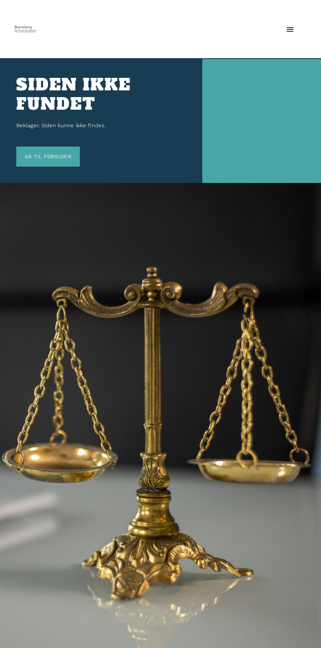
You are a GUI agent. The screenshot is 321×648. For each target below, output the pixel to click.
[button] (290, 29)
